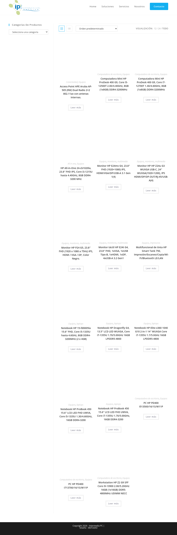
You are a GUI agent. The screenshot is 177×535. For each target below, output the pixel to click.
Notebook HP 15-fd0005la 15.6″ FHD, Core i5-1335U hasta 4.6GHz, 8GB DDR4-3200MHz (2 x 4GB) (76, 333)
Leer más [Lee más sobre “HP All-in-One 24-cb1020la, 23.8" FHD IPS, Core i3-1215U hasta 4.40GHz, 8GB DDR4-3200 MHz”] (76, 189)
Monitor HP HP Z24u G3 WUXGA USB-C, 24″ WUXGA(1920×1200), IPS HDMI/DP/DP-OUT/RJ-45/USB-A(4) (151, 173)
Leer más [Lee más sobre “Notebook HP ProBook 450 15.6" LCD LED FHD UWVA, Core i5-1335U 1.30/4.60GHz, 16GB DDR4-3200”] (76, 430)
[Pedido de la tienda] (97, 29)
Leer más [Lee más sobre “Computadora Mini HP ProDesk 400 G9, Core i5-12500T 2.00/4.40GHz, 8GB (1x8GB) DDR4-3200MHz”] (113, 99)
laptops (80, 323)
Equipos (82, 82)
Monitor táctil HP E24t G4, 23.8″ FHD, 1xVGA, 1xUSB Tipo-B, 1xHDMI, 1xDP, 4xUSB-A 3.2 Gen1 (113, 253)
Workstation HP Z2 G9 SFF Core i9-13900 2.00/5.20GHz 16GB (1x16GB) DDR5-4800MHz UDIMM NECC (113, 488)
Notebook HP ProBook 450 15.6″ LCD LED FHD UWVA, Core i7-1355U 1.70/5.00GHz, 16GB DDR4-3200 (113, 414)
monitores (112, 161)
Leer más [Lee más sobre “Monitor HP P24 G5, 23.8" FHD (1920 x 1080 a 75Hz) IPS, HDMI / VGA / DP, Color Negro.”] (76, 268)
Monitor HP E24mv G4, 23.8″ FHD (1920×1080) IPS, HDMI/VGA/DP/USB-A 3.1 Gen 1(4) (113, 171)
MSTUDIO (92, 527)
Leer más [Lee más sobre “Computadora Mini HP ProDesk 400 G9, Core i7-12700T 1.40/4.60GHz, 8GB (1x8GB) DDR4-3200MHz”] (151, 99)
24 (159, 28)
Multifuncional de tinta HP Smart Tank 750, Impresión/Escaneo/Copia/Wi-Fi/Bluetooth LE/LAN (151, 253)
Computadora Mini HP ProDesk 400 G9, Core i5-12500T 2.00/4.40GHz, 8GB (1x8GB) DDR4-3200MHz (113, 84)
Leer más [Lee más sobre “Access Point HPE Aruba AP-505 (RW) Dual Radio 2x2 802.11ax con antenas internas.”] (76, 107)
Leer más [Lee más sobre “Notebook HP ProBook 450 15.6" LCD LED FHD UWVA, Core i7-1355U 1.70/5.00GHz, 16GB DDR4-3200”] (113, 429)
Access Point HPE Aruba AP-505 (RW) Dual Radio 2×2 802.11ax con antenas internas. (76, 92)
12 (155, 28)
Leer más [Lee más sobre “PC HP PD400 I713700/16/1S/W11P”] (76, 497)
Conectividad (72, 82)
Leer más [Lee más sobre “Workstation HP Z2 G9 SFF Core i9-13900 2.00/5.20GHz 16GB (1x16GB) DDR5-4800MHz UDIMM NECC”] (113, 503)
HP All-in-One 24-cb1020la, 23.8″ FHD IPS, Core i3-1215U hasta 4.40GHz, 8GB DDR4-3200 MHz (75, 173)
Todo (165, 28)
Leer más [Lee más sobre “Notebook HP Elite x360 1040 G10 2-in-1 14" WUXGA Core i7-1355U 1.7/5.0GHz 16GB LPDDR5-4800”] (151, 348)
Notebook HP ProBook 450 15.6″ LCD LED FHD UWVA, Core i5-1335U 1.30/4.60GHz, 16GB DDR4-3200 (75, 414)
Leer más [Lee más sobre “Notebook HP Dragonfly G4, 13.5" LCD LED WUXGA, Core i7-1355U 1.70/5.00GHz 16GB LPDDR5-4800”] (113, 348)
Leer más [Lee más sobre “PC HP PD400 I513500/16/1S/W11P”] (151, 416)
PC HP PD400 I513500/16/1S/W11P (151, 404)
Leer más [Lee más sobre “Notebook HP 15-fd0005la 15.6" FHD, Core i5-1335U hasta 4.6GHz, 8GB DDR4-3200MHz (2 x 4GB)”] (76, 349)
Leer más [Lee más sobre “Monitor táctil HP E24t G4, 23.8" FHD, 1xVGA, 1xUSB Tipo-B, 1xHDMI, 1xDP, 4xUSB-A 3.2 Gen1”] (113, 268)
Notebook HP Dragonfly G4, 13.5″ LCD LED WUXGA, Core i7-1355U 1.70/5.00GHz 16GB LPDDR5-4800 (113, 333)
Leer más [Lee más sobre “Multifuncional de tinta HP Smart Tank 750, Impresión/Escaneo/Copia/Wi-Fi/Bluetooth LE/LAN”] (151, 268)
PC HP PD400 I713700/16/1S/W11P (76, 485)
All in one (72, 163)
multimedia (123, 161)
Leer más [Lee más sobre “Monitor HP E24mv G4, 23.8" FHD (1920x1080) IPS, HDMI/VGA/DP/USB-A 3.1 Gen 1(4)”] (113, 186)
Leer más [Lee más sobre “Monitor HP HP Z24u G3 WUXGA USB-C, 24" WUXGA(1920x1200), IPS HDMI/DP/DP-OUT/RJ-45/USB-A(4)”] (151, 190)
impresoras (155, 242)
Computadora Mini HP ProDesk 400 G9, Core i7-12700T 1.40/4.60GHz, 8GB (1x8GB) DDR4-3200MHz (151, 84)
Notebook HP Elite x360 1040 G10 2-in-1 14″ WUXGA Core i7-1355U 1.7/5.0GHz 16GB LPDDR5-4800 (151, 333)
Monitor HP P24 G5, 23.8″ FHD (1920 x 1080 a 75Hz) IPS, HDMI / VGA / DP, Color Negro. (76, 253)
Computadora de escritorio (109, 74)
